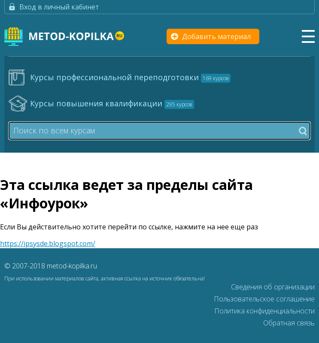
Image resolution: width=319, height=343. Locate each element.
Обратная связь (289, 323)
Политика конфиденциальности (264, 311)
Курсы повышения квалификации (112, 103)
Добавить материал (216, 36)
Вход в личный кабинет (59, 7)
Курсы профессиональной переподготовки (130, 77)
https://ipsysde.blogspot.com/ (47, 243)
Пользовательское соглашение (264, 299)
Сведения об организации (273, 287)
